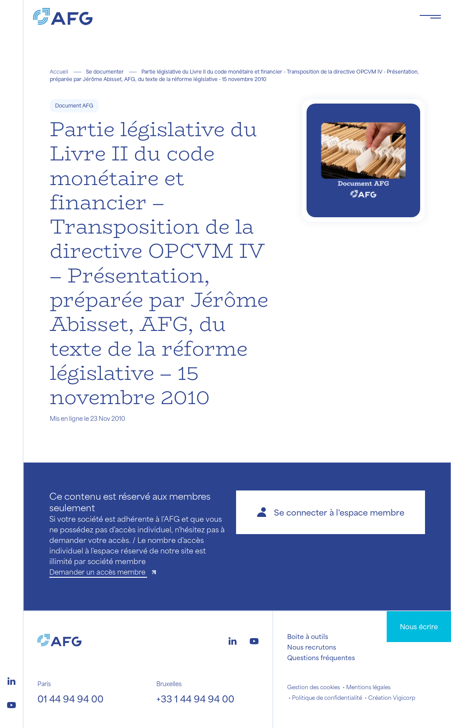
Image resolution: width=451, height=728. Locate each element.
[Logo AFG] (219, 16)
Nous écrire (419, 626)
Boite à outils (307, 636)
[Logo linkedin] (11, 680)
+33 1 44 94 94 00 (195, 699)
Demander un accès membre (98, 571)
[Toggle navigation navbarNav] (430, 17)
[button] (330, 512)
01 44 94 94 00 (70, 699)
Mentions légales (368, 687)
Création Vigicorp (391, 697)
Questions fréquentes (321, 657)
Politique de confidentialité (327, 697)
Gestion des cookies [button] (313, 687)
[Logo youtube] (11, 704)
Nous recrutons (311, 647)
